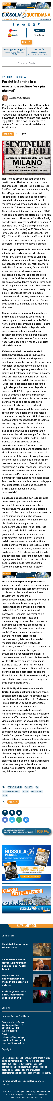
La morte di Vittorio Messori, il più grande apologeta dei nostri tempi (14, 964)
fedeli (5, 795)
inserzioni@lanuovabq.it (13, 1043)
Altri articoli (27, 925)
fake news (29, 787)
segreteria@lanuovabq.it (13, 1039)
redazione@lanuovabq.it (13, 1037)
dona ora (40, 30)
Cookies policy (23, 1080)
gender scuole (36, 791)
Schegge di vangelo (14, 49)
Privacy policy (8, 1080)
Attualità (32, 63)
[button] (26, 42)
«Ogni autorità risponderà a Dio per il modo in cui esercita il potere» (15, 980)
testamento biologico (11, 791)
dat (37, 787)
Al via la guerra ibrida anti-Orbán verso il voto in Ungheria (14, 994)
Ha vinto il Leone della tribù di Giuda (15, 946)
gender (25, 791)
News (15, 30)
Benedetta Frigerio (19, 97)
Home (21, 63)
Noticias (15, 35)
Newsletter (39, 35)
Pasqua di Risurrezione (38, 50)
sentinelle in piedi (15, 787)
